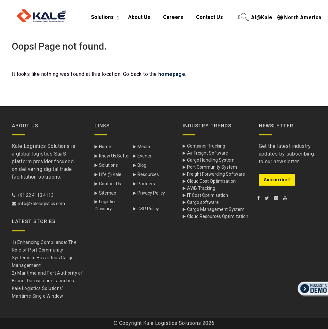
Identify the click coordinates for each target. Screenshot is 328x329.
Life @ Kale (110, 174)
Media (143, 146)
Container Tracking (206, 145)
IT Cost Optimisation (207, 195)
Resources (148, 174)
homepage (171, 74)
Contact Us (110, 183)
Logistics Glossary (105, 205)
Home (105, 146)
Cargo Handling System (210, 160)
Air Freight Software (207, 153)
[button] (312, 297)
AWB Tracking (201, 188)
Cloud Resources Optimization (217, 216)
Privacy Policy (151, 193)
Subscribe (277, 179)
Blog (141, 165)
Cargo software (203, 202)
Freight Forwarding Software (216, 174)
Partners (146, 183)
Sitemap (107, 193)
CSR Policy (148, 208)
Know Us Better (114, 155)
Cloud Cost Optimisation (211, 181)
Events (144, 155)
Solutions (108, 165)
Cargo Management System (215, 209)
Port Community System (212, 167)
